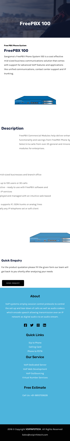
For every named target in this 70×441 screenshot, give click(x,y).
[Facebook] (25, 325)
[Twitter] (32, 325)
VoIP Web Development (35, 369)
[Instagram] (38, 325)
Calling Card (35, 346)
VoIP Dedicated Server (35, 364)
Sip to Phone (35, 342)
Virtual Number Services (35, 377)
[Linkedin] (44, 325)
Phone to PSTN (35, 351)
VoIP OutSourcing (35, 373)
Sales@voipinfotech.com (35, 434)
